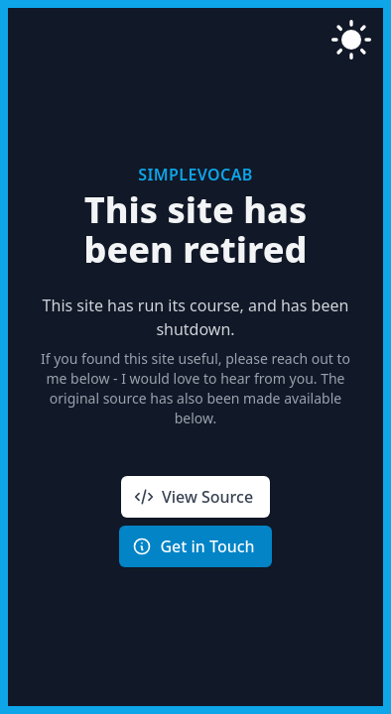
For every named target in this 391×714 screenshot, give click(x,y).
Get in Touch (193, 546)
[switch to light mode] (351, 40)
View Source (193, 497)
